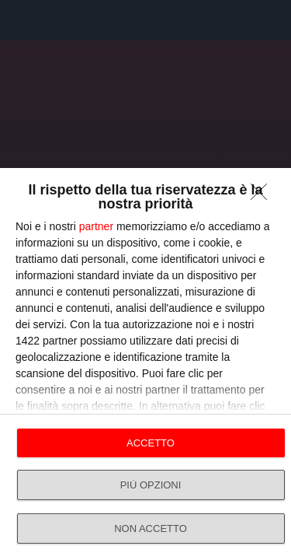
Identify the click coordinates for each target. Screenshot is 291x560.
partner (96, 226)
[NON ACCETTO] (263, 196)
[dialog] (145, 364)
